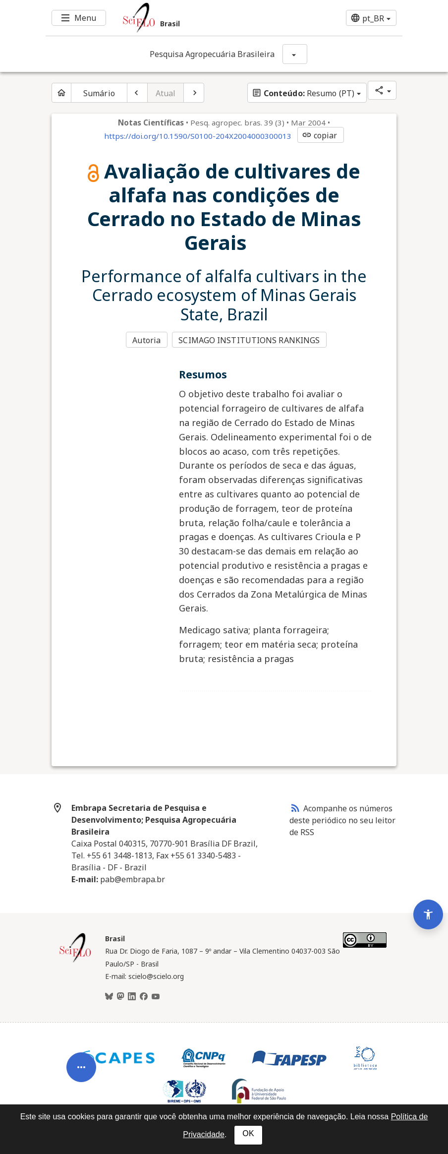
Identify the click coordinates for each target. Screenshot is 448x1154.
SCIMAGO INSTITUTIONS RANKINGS (250, 340)
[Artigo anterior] (137, 93)
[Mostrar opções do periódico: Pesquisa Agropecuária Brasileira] (294, 54)
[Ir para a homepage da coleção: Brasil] (194, 18)
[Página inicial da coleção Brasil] (75, 960)
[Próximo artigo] (193, 93)
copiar (319, 135)
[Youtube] (156, 995)
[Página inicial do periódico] (61, 93)
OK (248, 1133)
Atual (166, 93)
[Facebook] (144, 995)
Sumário (99, 93)
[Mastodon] (120, 995)
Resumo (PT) (303, 93)
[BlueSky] (109, 995)
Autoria (146, 340)
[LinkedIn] (132, 995)
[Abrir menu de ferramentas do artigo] (81, 1061)
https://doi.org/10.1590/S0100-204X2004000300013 (197, 136)
